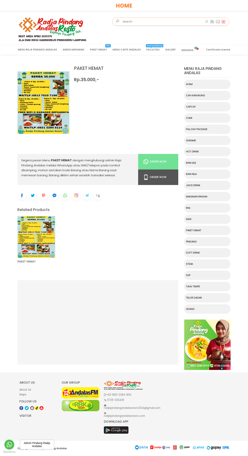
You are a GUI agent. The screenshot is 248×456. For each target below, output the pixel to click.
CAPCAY (191, 106)
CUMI (189, 118)
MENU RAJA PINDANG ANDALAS (37, 49)
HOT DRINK (192, 151)
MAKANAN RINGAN (196, 196)
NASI (188, 219)
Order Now (154, 162)
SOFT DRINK (193, 252)
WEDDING (190, 48)
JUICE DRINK (193, 185)
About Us (25, 390)
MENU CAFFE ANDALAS (127, 49)
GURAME (191, 140)
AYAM (189, 84)
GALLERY (170, 49)
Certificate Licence (218, 49)
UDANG (190, 309)
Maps (22, 394)
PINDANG (191, 241)
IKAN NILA (191, 174)
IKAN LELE (191, 162)
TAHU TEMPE (193, 286)
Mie (188, 207)
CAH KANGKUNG (195, 95)
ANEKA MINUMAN (73, 49)
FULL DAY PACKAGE (196, 129)
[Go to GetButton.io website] (9, 452)
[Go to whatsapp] (9, 444)
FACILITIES (154, 48)
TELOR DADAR (194, 297)
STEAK (189, 264)
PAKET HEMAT (100, 48)
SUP (188, 275)
